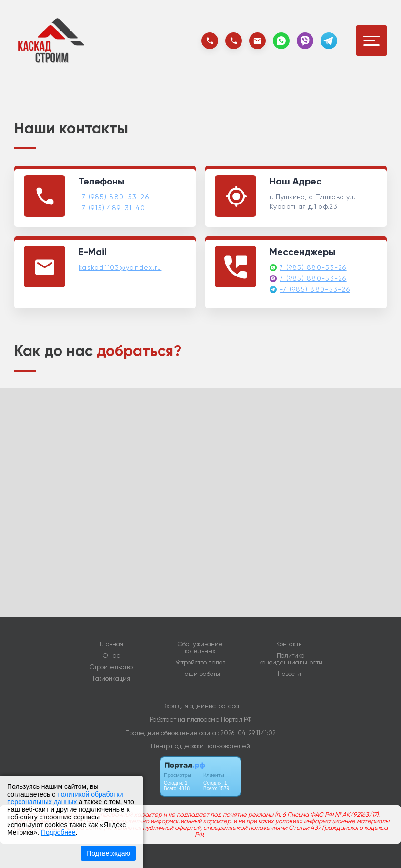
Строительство (111, 667)
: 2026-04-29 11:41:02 (247, 732)
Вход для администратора (200, 706)
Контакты (289, 644)
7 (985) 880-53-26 (313, 267)
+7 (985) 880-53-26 (114, 197)
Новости (289, 674)
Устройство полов (200, 662)
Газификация (111, 678)
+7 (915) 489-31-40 (112, 208)
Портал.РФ (236, 719)
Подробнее (58, 832)
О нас (111, 656)
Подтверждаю (108, 853)
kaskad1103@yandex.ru (120, 267)
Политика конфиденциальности (290, 659)
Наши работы (200, 674)
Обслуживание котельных (200, 647)
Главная (111, 644)
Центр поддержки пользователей (200, 746)
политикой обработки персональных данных (65, 798)
